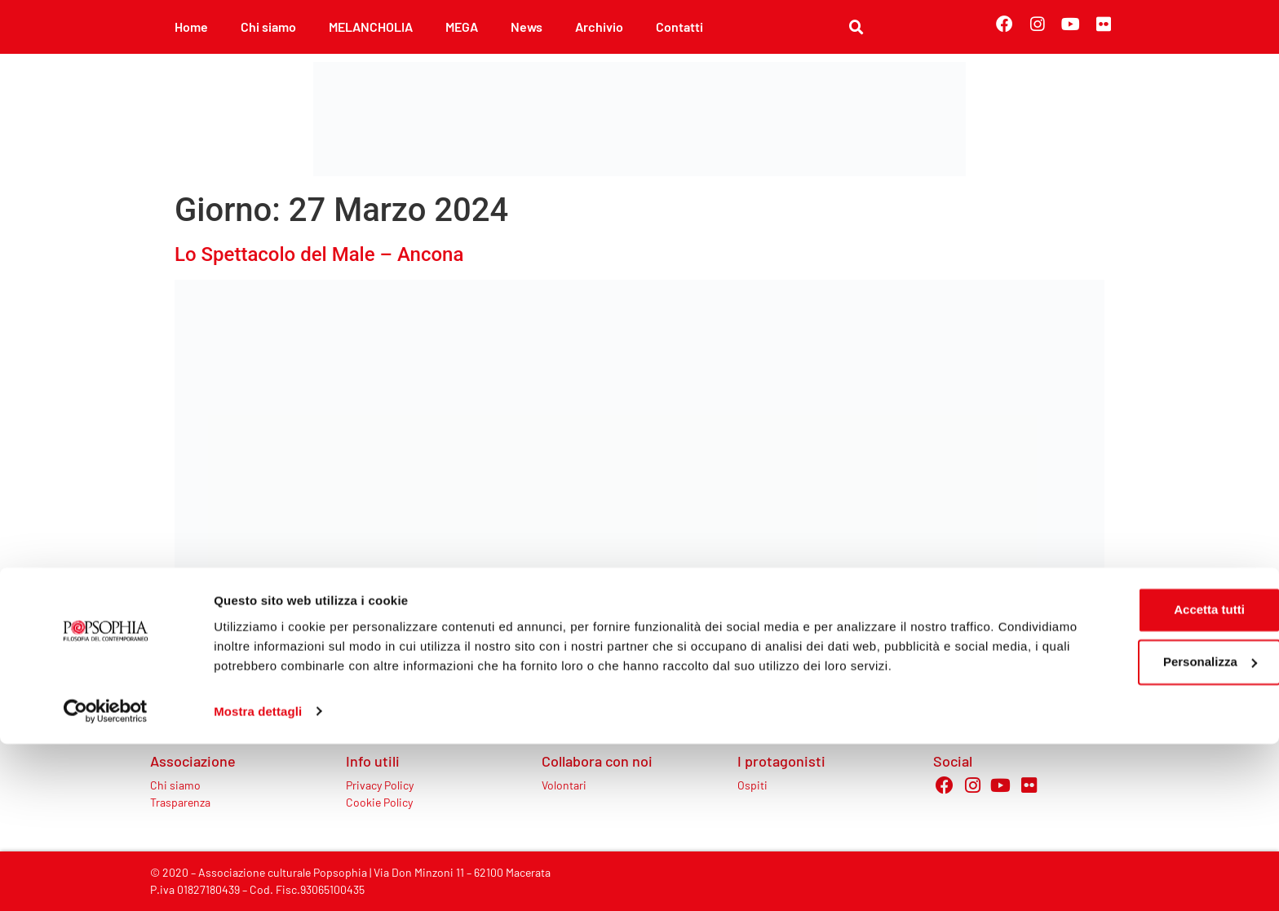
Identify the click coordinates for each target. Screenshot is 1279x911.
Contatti (679, 26)
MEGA (461, 26)
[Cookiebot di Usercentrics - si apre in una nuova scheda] (105, 879)
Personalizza (1143, 810)
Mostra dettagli (258, 879)
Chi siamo (268, 26)
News (526, 26)
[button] (856, 28)
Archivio (599, 26)
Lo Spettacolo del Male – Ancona (319, 254)
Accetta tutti (1143, 758)
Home (191, 26)
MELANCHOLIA (371, 26)
